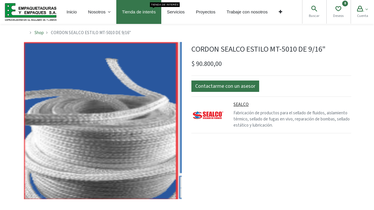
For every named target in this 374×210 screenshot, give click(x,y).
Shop (39, 33)
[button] (280, 12)
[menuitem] (71, 12)
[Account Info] (362, 9)
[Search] (314, 9)
